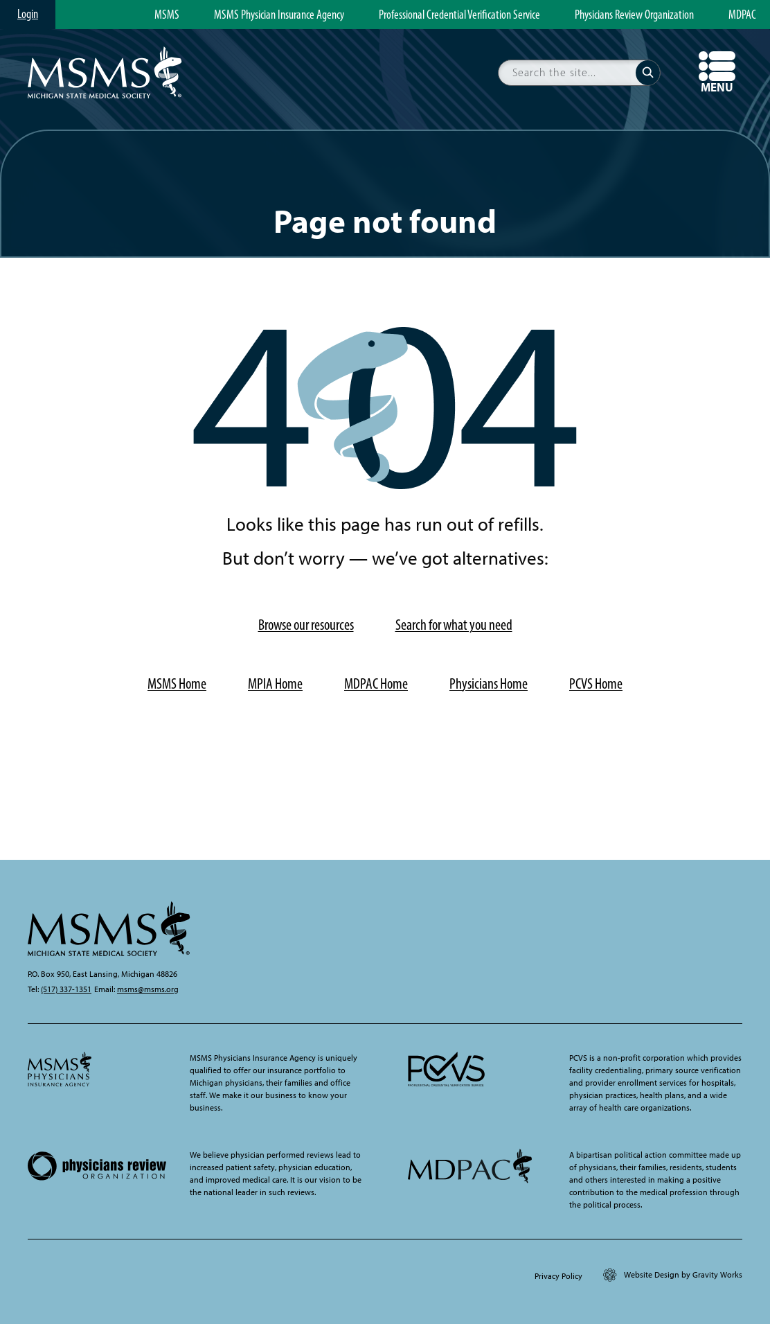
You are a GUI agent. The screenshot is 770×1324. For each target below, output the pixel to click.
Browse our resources (306, 624)
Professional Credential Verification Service (459, 15)
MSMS (166, 15)
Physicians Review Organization (634, 15)
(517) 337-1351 (66, 989)
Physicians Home (488, 683)
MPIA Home (275, 683)
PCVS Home (596, 683)
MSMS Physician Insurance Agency (279, 15)
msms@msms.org (148, 989)
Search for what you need (453, 624)
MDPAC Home (376, 683)
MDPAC (742, 15)
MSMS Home (176, 683)
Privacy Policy (558, 1276)
